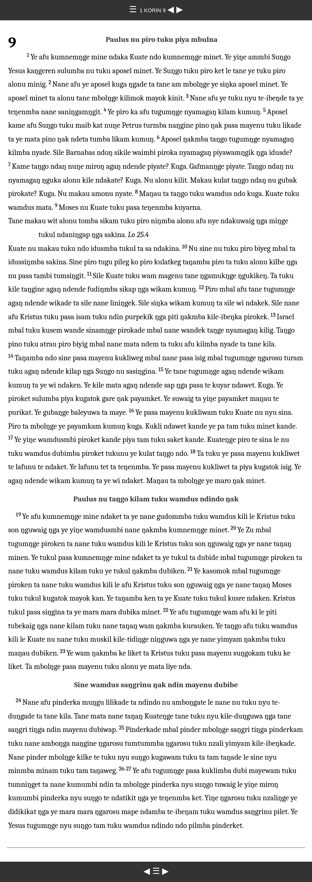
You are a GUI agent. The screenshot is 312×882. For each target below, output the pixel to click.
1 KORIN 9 (153, 10)
